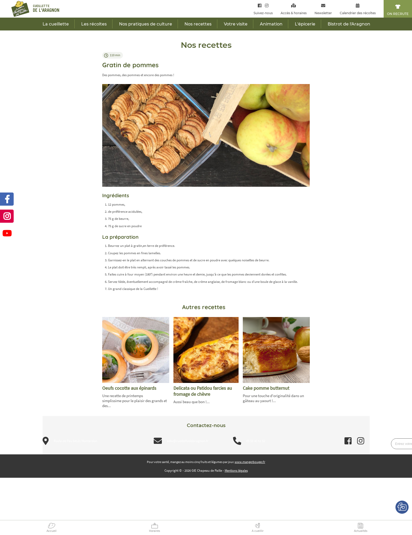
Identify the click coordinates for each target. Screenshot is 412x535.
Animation (271, 24)
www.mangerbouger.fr (250, 462)
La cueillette (56, 24)
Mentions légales (236, 470)
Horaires (154, 531)
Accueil (51, 531)
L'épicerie (305, 24)
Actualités (360, 531)
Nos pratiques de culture (145, 24)
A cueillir (258, 531)
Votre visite (236, 24)
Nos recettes (198, 24)
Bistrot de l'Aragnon (349, 24)
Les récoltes (94, 24)
